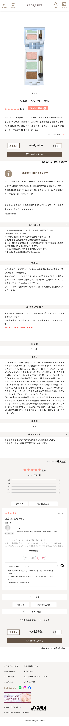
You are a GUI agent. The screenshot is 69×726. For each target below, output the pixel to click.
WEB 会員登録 (9, 671)
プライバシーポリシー (19, 707)
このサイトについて (11, 666)
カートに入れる (34, 154)
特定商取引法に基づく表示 (12, 712)
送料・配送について (31, 666)
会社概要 (7, 707)
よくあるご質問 (29, 681)
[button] (32, 93)
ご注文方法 (8, 681)
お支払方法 (28, 671)
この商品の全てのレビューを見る (34, 620)
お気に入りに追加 (55, 134)
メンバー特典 (9, 676)
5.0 (22, 108)
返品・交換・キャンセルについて (36, 676)
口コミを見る (38, 108)
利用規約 (26, 712)
